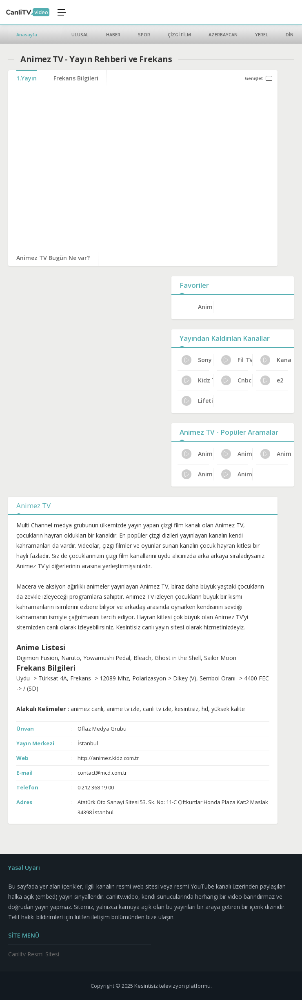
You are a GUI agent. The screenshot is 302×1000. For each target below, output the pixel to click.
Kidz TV (197, 380)
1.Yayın (26, 78)
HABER (113, 34)
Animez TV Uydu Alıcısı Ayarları (197, 454)
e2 (271, 380)
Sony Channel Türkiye (197, 360)
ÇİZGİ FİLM (179, 34)
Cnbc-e (237, 380)
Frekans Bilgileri (75, 78)
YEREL (261, 34)
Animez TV (205, 307)
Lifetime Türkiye (197, 401)
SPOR (144, 34)
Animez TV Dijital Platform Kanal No (237, 474)
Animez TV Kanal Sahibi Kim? (197, 474)
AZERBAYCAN (223, 34)
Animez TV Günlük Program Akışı (276, 454)
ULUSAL (80, 34)
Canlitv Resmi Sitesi (33, 954)
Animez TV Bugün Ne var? (53, 258)
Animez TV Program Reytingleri (237, 454)
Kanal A (276, 360)
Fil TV (237, 360)
